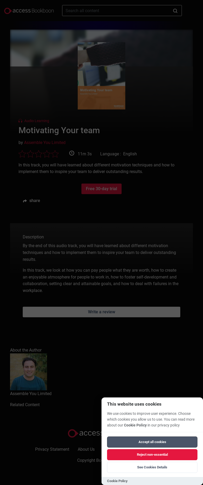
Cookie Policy (135, 425)
